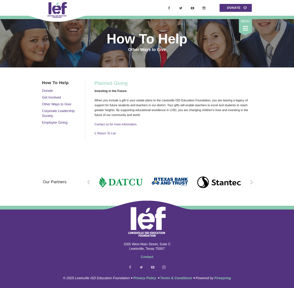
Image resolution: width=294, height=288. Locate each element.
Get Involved (51, 97)
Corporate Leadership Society (58, 113)
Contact (147, 257)
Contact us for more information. (115, 124)
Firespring (222, 278)
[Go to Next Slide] (251, 182)
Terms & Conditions (176, 278)
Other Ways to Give (56, 104)
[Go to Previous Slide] (89, 182)
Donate (234, 7)
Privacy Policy (144, 278)
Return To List (106, 133)
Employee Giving (55, 122)
